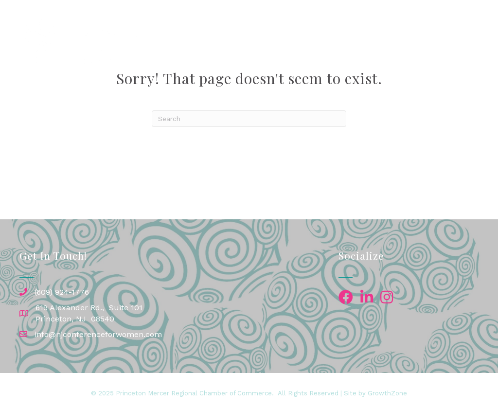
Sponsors (389, 35)
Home (227, 35)
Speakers (334, 35)
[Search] (249, 118)
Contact (413, 56)
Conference (274, 35)
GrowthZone (387, 393)
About (453, 56)
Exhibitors (446, 35)
